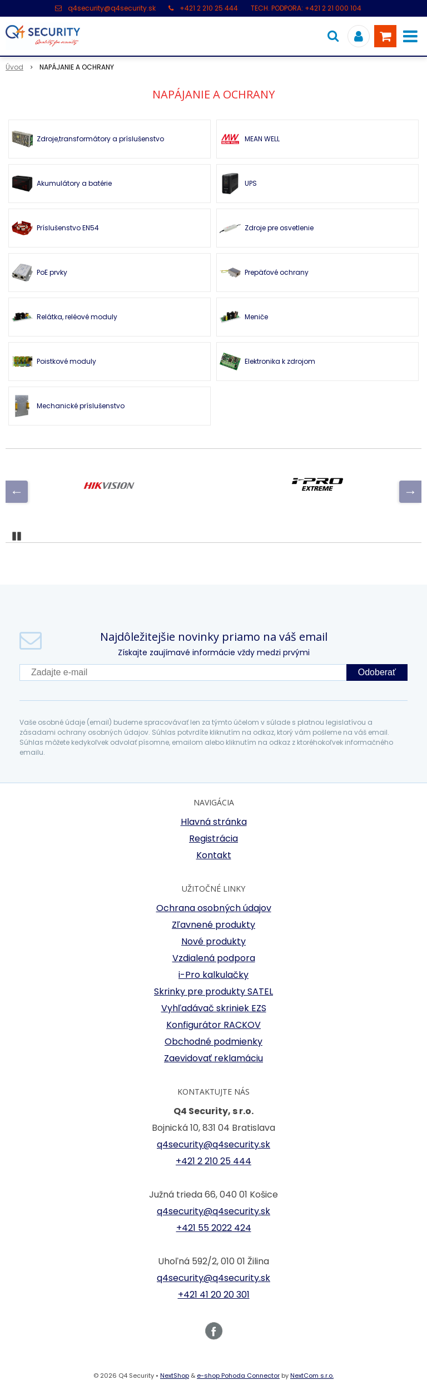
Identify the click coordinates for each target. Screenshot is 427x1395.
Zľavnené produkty (213, 924)
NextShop (174, 1375)
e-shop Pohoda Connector (238, 1375)
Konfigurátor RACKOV (213, 1024)
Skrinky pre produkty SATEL (213, 991)
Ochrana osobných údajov (213, 908)
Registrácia (213, 838)
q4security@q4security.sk (112, 8)
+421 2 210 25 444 (209, 8)
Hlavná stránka (214, 821)
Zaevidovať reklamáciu (213, 1058)
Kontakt (213, 855)
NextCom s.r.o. (312, 1375)
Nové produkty (213, 941)
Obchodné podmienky (213, 1041)
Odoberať (377, 672)
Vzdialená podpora (213, 958)
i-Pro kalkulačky (213, 974)
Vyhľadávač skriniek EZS (213, 1008)
